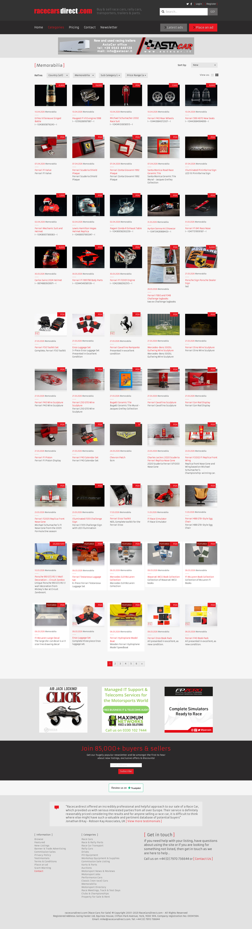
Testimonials (42, 858)
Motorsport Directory (93, 887)
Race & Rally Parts (92, 842)
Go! (212, 11)
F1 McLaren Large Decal (47, 638)
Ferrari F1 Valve (43, 170)
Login (199, 3)
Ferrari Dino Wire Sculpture (200, 347)
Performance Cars (91, 877)
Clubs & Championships (95, 893)
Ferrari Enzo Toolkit (120, 518)
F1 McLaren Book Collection (199, 577)
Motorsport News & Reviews (98, 871)
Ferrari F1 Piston (43, 457)
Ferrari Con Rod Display (197, 402)
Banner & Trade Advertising (50, 848)
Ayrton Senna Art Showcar (162, 228)
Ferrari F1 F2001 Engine (122, 280)
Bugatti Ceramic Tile (120, 402)
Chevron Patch (117, 457)
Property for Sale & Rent (95, 896)
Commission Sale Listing (95, 861)
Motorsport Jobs (90, 874)
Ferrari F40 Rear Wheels (161, 118)
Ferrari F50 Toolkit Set (47, 347)
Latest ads (173, 27)
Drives (85, 851)
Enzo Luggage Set (81, 347)
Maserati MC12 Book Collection (164, 577)
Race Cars (87, 839)
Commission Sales (45, 851)
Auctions (86, 867)
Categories (56, 27)
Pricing (74, 27)
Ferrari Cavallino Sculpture (162, 402)
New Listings (41, 845)
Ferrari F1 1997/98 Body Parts (87, 280)
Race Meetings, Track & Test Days (100, 890)
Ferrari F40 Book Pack (196, 638)
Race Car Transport (92, 845)
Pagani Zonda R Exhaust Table (126, 228)
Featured (39, 842)
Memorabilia (89, 883)
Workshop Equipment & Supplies (100, 858)
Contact (90, 27)
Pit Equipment (89, 855)
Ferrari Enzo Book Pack (160, 638)
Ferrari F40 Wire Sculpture (49, 402)
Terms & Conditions (45, 861)
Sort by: (182, 65)
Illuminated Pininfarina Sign (200, 170)
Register (211, 3)
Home (38, 27)
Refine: (38, 75)
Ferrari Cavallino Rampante (125, 347)
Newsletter (108, 27)
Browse (38, 839)
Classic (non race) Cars (94, 880)
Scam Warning (42, 867)
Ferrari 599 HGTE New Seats (200, 118)
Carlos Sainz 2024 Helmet (48, 280)
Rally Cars (87, 848)
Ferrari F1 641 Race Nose (198, 228)
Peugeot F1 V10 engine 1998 (86, 118)
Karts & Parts (89, 864)
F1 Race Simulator (157, 518)
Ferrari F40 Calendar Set (85, 457)
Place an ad (203, 27)
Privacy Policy (42, 855)
